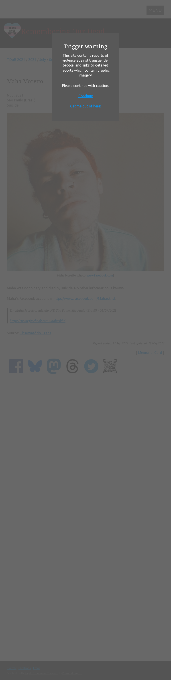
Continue (85, 96)
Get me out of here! (85, 106)
